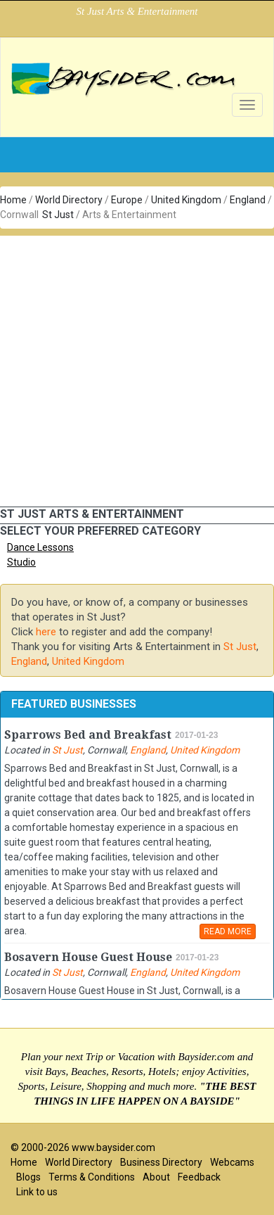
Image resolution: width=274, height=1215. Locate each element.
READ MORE (228, 931)
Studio (21, 562)
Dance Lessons (40, 547)
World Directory (69, 199)
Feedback (199, 1177)
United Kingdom (186, 199)
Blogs (28, 1177)
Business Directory (161, 1162)
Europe (127, 199)
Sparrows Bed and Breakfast (87, 735)
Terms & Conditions (91, 1177)
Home (13, 199)
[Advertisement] (131, 368)
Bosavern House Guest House (88, 957)
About (156, 1177)
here (46, 631)
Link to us (37, 1191)
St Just (58, 214)
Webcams (232, 1162)
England (248, 199)
